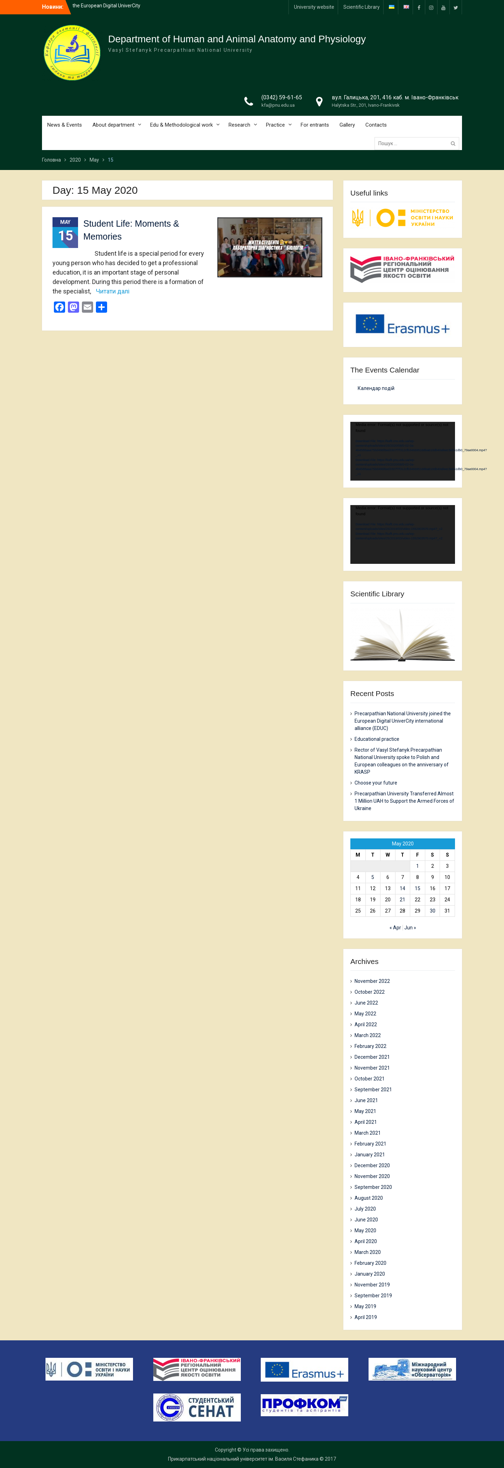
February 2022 (370, 1046)
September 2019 (373, 1295)
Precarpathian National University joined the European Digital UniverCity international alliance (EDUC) (403, 721)
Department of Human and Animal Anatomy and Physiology (237, 39)
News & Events (64, 125)
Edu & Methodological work (181, 125)
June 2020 (366, 1219)
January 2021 (370, 1154)
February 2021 (370, 1144)
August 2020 (369, 1198)
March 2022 (368, 1035)
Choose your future (376, 783)
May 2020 (365, 1230)
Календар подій (376, 388)
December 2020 (372, 1165)
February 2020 (370, 1263)
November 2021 (372, 1068)
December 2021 (372, 1057)
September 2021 (373, 1089)
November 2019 (372, 1285)
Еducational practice (377, 739)
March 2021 (368, 1133)
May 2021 (365, 1111)
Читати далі (113, 291)
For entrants (315, 125)
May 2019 (365, 1306)
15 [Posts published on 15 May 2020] (417, 888)
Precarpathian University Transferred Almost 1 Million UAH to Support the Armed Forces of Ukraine (404, 801)
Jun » (410, 927)
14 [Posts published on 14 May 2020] (402, 888)
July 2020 (365, 1209)
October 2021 (370, 1079)
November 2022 (372, 981)
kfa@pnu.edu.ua (278, 105)
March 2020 (368, 1252)
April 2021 (366, 1122)
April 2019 (366, 1317)
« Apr (395, 927)
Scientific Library (361, 7)
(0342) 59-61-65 (281, 97)
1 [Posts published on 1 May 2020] (417, 866)
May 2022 (365, 1013)
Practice (275, 125)
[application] (402, 451)
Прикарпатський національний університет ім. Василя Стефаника (243, 1459)
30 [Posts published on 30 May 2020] (432, 911)
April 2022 (366, 1024)
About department (113, 125)
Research (239, 125)
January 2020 (370, 1274)
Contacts (376, 125)
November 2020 (372, 1176)
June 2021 (366, 1100)
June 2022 (366, 1003)
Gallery (347, 125)
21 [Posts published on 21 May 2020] (402, 899)
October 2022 (370, 992)
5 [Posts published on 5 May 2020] (372, 877)
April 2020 (366, 1241)
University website (314, 7)
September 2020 (373, 1187)
